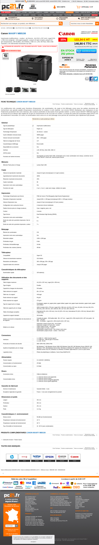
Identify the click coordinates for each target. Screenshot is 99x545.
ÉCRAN (52, 12)
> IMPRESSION (10, 28)
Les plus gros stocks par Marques (34, 522)
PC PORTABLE (17, 12)
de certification (39, 18)
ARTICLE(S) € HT (87, 7)
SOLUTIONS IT (47, 15)
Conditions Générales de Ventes (59, 501)
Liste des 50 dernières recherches (12, 534)
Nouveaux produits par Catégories (34, 521)
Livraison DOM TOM (80, 518)
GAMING (46, 12)
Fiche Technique (56, 104)
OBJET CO (94, 12)
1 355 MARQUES (6, 12)
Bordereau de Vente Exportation (84, 513)
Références (77, 1)
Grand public (78, 504)
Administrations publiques (82, 499)
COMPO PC (39, 12)
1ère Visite (28, 505)
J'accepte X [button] (33, 541)
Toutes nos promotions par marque (59, 498)
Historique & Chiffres (30, 499)
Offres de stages (54, 519)
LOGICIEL (33, 15)
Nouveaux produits (30, 518)
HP (12, 460)
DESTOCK (94, 15)
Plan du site (28, 506)
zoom (34, 84)
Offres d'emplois (54, 518)
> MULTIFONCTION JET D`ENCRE (40, 28)
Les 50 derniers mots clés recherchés (60, 505)
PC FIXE (24, 12)
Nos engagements (30, 498)
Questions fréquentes (31, 504)
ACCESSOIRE (86, 15)
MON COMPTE (61, 7)
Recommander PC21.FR (31, 509)
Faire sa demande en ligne (13, 50)
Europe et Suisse (80, 506)
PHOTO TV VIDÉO (57, 15)
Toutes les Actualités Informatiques (34, 525)
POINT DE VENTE (85, 12)
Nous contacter (88, 18)
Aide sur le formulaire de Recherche (60, 504)
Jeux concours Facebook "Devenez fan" (61, 502)
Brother (37, 460)
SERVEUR (4, 15)
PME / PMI (78, 496)
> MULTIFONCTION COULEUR (23, 28)
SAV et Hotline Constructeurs (58, 511)
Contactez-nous (66, 1)
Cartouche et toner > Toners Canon (12, 439)
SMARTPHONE (77, 15)
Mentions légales (29, 508)
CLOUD (40, 15)
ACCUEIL (3, 28)
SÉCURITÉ (26, 15)
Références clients (30, 502)
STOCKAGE (12, 15)
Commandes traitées (91, 1)
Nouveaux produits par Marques (33, 519)
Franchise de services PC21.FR (58, 521)
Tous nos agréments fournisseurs (59, 496)
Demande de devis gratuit (57, 499)
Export (77, 508)
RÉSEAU (19, 15)
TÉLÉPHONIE (67, 15)
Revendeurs (78, 498)
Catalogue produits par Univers (33, 516)
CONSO (77, 12)
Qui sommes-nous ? (30, 496)
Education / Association (81, 501)
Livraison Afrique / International (83, 515)
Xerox (24, 460)
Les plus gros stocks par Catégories (34, 523)
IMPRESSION (69, 12)
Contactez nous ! (29, 511)
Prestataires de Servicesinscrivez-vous (11, 530)
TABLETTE (31, 12)
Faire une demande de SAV (57, 512)
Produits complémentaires (67, 104)
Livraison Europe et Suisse (82, 516)
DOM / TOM (78, 505)
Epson (49, 460)
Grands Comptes (80, 502)
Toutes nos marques (78, 104)
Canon (74, 460)
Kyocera (62, 460)
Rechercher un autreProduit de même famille (89, 104)
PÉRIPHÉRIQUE (60, 12)
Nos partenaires (29, 501)
